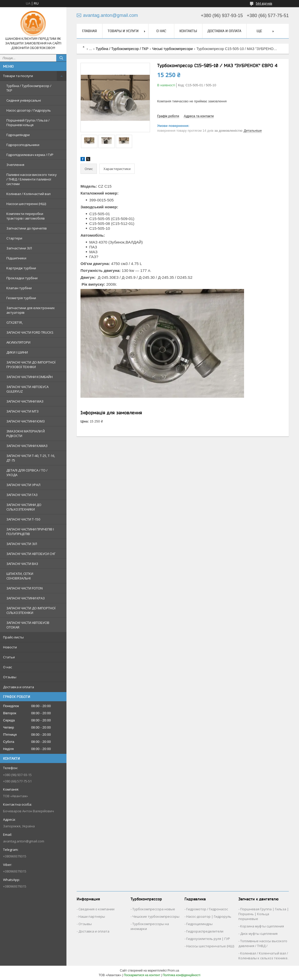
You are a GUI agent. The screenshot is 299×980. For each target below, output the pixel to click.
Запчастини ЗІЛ (19, 248)
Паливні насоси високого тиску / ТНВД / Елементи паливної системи (31, 179)
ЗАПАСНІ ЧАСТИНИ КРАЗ (25, 598)
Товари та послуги (18, 76)
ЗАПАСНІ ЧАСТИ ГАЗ (22, 494)
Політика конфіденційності (181, 975)
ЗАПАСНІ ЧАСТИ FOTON (24, 588)
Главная (89, 31)
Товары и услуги (123, 31)
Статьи (9, 657)
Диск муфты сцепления (259, 933)
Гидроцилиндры (199, 924)
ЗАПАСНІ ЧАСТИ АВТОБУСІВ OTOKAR (27, 625)
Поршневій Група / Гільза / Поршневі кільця (28, 122)
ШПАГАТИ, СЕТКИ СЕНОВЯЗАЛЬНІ (19, 575)
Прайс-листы (13, 637)
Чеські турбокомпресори (172, 49)
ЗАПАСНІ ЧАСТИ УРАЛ (23, 484)
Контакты (188, 31)
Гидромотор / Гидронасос (207, 909)
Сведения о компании (96, 909)
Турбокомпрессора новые (153, 909)
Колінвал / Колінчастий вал (28, 193)
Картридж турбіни (21, 268)
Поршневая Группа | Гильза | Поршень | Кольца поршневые (263, 914)
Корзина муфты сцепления (262, 926)
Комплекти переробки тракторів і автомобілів (25, 216)
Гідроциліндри (18, 134)
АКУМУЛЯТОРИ (18, 342)
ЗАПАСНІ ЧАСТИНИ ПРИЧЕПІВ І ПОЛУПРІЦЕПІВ (30, 531)
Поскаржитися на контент (142, 975)
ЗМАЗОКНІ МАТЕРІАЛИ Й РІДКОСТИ (25, 433)
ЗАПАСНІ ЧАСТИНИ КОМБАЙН (29, 376)
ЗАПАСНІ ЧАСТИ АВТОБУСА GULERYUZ (27, 389)
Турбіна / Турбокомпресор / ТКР (28, 88)
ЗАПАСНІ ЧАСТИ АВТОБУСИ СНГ (30, 553)
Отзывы (9, 677)
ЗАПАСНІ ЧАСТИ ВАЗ (22, 563)
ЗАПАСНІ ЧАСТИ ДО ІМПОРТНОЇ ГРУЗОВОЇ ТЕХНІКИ (30, 364)
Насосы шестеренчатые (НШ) (210, 946)
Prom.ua (173, 970)
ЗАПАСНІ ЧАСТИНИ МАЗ (24, 401)
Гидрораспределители (204, 931)
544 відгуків (264, 3)
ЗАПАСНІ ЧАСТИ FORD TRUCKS (29, 332)
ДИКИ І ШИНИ (17, 352)
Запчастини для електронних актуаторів (30, 310)
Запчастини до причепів (26, 228)
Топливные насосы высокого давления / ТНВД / (262, 943)
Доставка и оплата (18, 687)
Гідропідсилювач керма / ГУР (29, 154)
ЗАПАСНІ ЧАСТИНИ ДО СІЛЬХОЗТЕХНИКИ (23, 507)
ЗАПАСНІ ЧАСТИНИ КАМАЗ (27, 445)
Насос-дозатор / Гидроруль (28, 110)
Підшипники (16, 258)
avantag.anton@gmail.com (23, 841)
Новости (10, 647)
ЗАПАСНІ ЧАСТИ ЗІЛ (21, 543)
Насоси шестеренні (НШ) (26, 203)
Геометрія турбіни (21, 298)
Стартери (14, 238)
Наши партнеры (91, 916)
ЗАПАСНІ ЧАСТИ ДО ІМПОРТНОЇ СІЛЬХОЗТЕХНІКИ (30, 610)
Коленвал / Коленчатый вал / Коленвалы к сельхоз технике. (263, 955)
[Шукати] (61, 58)
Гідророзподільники (22, 144)
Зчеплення (15, 164)
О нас (7, 667)
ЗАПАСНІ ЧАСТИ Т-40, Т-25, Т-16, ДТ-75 (30, 458)
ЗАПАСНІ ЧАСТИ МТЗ (22, 411)
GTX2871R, (14, 322)
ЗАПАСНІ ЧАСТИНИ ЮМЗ (25, 421)
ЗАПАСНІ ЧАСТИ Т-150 (23, 519)
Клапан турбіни (19, 288)
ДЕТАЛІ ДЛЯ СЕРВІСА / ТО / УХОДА (27, 472)
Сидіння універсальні (23, 100)
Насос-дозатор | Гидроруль (208, 916)
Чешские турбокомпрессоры (155, 916)
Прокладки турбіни (22, 278)
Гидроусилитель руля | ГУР (208, 938)
